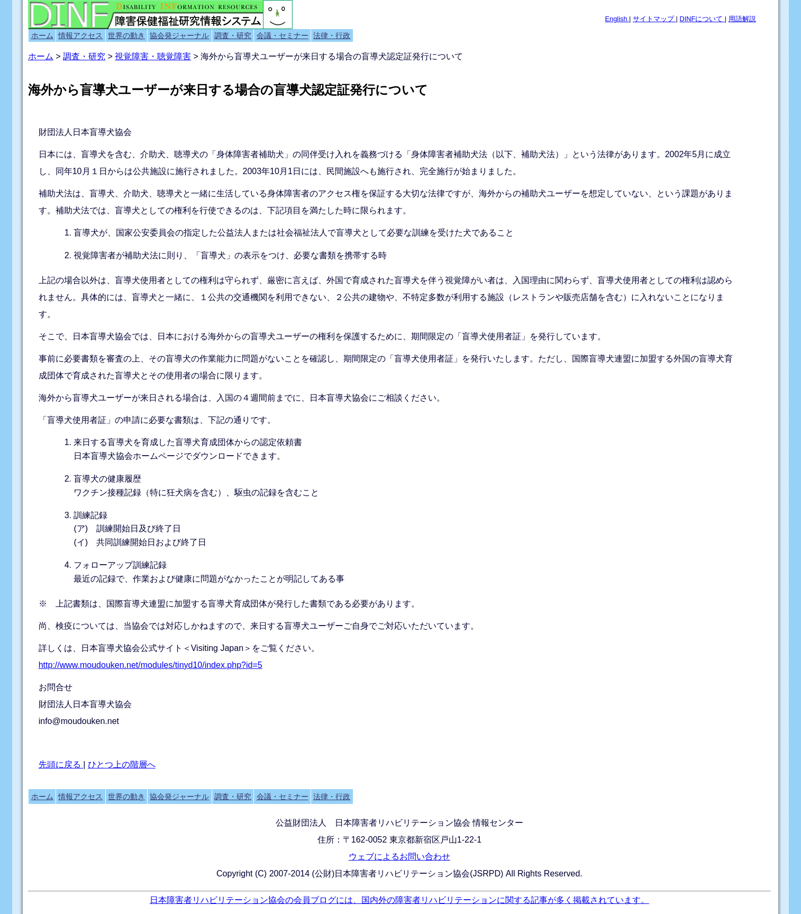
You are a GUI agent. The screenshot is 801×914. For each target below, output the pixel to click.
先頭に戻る (61, 764)
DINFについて (701, 19)
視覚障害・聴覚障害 (153, 56)
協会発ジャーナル (179, 35)
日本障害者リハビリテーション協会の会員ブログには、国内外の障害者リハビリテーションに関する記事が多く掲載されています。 (399, 899)
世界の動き (126, 35)
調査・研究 (232, 35)
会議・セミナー (282, 35)
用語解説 (742, 19)
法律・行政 (331, 35)
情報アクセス (80, 35)
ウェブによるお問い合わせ (399, 856)
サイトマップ (654, 19)
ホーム (42, 35)
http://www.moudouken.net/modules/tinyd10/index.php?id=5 (150, 664)
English (617, 19)
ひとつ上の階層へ (122, 764)
